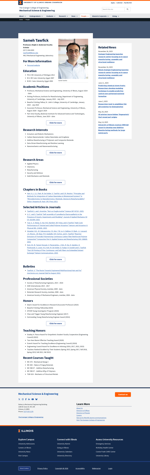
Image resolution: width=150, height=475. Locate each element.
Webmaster (96, 468)
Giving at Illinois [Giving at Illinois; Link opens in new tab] (63, 448)
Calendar (119, 3)
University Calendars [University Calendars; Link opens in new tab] (64, 452)
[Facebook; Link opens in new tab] (26, 399)
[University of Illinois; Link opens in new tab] (25, 430)
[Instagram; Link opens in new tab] (23, 399)
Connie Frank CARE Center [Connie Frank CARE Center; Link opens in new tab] (105, 452)
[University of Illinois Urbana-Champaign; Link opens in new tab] (40, 3)
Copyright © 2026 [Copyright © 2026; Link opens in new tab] (61, 468)
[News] (75, 16)
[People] (85, 16)
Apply (113, 3)
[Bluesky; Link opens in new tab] (36, 399)
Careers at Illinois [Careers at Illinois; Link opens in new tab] (24, 448)
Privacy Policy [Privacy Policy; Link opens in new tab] (42, 468)
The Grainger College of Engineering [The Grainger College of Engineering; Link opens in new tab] (34, 8)
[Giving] (115, 16)
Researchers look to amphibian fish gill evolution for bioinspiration (112, 105)
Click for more (55, 123)
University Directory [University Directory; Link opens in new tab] (64, 455)
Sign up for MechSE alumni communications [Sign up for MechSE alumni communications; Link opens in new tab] (91, 418)
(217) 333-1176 (28, 412)
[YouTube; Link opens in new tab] (33, 399)
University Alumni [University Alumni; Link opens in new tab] (63, 444)
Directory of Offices (83, 411)
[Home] (21, 19)
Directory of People (83, 413)
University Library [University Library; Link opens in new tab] (102, 455)
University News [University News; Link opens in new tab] (24, 452)
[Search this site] (113, 9)
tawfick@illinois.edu (30, 53)
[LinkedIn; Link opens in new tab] (29, 399)
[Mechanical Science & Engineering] (37, 10)
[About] (22, 16)
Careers (79, 415)
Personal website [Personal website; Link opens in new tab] (33, 65)
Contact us (123, 394)
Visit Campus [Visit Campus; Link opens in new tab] (23, 455)
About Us (79, 408)
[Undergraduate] (36, 16)
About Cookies (24, 468)
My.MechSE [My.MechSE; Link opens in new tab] (128, 3)
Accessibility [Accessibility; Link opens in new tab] (80, 468)
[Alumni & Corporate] (100, 16)
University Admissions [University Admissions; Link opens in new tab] (26, 444)
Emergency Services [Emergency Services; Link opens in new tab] (103, 444)
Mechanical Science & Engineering (38, 394)
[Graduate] (50, 16)
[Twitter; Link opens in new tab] (19, 399)
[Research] (63, 16)
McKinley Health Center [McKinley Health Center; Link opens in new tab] (104, 448)
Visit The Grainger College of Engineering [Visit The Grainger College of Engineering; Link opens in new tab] (90, 420)
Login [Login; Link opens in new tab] (110, 468)
